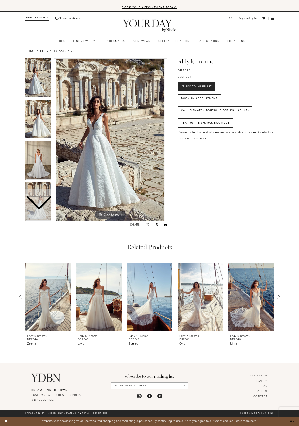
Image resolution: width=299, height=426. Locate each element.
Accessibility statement (63, 413)
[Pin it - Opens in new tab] (156, 225)
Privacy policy (35, 413)
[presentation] (48, 296)
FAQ (265, 386)
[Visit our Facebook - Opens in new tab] (149, 396)
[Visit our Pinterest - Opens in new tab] (159, 396)
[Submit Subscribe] (182, 385)
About (262, 391)
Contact (260, 396)
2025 (75, 51)
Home (30, 51)
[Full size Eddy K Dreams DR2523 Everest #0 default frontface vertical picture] (110, 140)
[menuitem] (37, 19)
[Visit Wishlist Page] (264, 18)
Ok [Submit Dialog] (292, 421)
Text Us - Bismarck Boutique (206, 123)
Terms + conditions (94, 413)
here (253, 421)
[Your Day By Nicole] (46, 378)
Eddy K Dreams (53, 51)
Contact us (266, 133)
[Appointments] (37, 19)
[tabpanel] (110, 140)
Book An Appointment (199, 99)
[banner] (149, 26)
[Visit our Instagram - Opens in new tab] (139, 396)
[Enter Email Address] (149, 385)
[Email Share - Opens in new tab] (165, 225)
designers (259, 381)
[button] (247, 19)
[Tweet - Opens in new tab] (147, 225)
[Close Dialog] (6, 421)
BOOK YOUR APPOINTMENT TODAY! (149, 7)
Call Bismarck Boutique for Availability (216, 111)
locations (259, 376)
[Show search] (230, 18)
